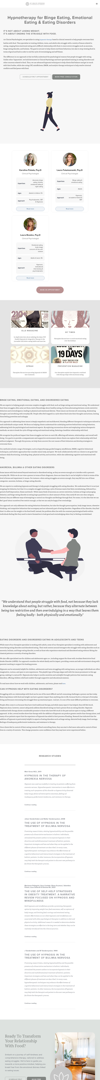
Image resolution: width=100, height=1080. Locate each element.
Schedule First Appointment (36, 77)
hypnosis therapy (46, 39)
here (63, 683)
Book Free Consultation (66, 77)
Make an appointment (50, 290)
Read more (30, 209)
